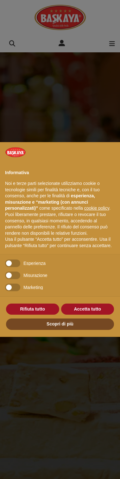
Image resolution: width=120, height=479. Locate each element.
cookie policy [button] (96, 208)
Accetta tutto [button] (87, 309)
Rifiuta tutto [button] (32, 309)
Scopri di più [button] (60, 323)
